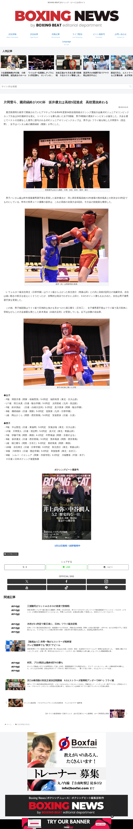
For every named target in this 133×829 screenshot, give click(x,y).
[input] (66, 86)
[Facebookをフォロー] (58, 581)
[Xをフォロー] (52, 581)
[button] (129, 67)
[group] (13, 66)
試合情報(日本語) (11, 554)
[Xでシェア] (24, 567)
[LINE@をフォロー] (80, 581)
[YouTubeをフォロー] (69, 581)
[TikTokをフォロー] (75, 581)
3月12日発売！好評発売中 (67, 546)
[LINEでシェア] (66, 567)
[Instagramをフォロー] (63, 581)
